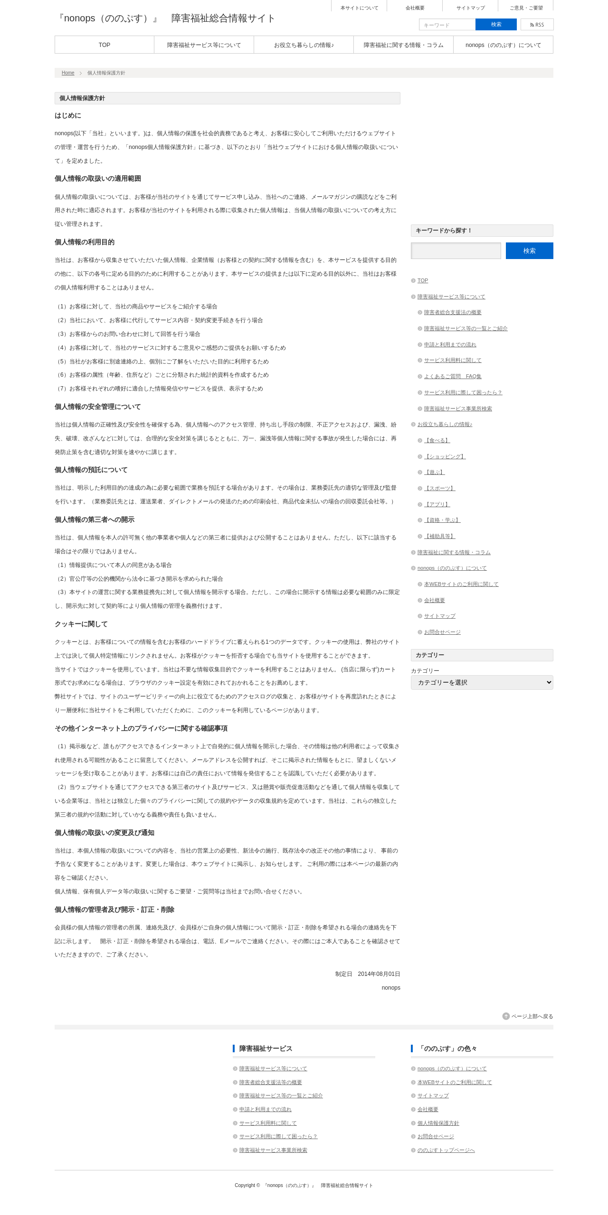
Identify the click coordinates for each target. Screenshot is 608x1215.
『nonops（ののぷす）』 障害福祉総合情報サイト (165, 18)
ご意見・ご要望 (526, 8)
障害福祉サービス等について (204, 45)
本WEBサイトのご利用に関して (461, 584)
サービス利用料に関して (453, 360)
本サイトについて (360, 8)
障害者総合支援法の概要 (453, 312)
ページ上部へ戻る (532, 1016)
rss (537, 24)
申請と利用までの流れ (450, 344)
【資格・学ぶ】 (442, 520)
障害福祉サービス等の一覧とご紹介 (466, 328)
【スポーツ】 (440, 488)
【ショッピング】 (445, 456)
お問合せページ (442, 632)
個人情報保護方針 (438, 1123)
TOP (104, 45)
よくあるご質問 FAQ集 (453, 376)
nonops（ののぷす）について (503, 45)
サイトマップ (470, 8)
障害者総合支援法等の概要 (270, 1082)
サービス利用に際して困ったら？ (463, 392)
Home (68, 72)
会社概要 (415, 8)
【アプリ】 (437, 504)
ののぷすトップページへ (446, 1150)
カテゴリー (425, 671)
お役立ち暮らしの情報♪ (304, 45)
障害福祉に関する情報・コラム (404, 45)
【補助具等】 (440, 536)
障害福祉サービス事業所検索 (458, 408)
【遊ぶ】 (434, 472)
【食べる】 (437, 440)
